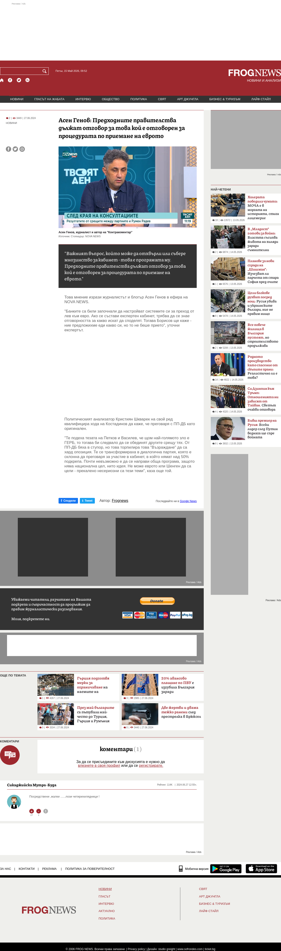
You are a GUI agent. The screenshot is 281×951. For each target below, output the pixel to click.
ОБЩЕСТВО (110, 99)
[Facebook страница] (10, 80)
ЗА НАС (5, 868)
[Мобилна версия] (194, 868)
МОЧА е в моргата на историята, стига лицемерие (263, 207)
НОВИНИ (16, 99)
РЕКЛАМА (49, 868)
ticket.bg (210, 949)
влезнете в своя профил (99, 766)
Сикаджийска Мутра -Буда (31, 785)
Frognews (120, 501)
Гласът (104, 896)
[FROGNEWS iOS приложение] (261, 868)
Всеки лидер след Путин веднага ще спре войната (263, 428)
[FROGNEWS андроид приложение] (226, 868)
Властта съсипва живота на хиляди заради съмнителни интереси (263, 241)
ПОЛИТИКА (138, 99)
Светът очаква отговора (263, 399)
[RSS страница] (27, 80)
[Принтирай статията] (22, 149)
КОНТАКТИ (27, 868)
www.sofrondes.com (190, 949)
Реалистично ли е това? (263, 367)
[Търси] (45, 71)
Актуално (107, 911)
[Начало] (2, 80)
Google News (188, 501)
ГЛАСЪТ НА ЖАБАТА (49, 99)
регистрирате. (151, 766)
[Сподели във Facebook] (8, 149)
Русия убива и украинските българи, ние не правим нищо (262, 303)
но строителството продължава (263, 335)
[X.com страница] (19, 80)
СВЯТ (162, 99)
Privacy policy (136, 949)
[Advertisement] (140, 31)
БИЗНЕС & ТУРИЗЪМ (224, 99)
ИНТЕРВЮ (83, 99)
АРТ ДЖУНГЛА (187, 99)
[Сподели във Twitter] (15, 149)
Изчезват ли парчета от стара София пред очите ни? (263, 273)
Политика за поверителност (90, 868)
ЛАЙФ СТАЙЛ (261, 99)
